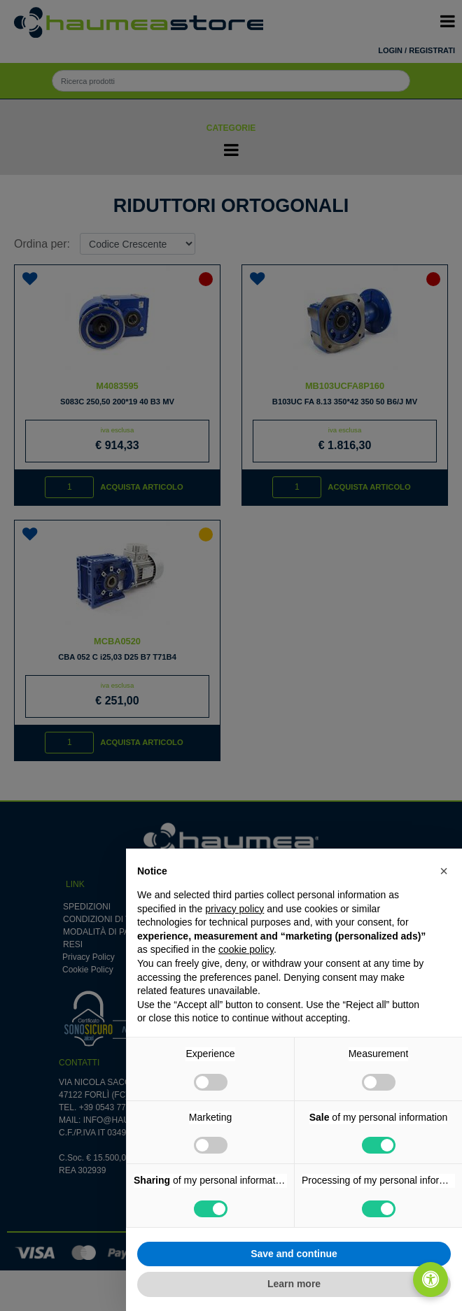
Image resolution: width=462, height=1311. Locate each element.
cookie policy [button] (246, 949)
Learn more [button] (294, 1283)
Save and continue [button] (294, 1253)
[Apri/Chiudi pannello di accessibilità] (430, 1279)
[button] (444, 871)
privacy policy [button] (234, 908)
